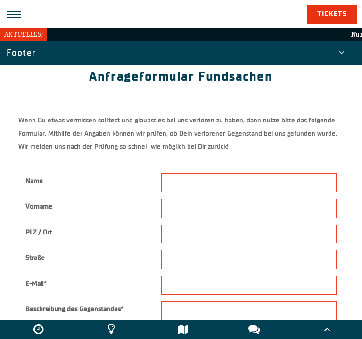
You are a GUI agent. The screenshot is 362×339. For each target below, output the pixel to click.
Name (34, 181)
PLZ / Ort (38, 232)
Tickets (332, 14)
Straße (35, 258)
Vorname (38, 206)
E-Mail (35, 284)
